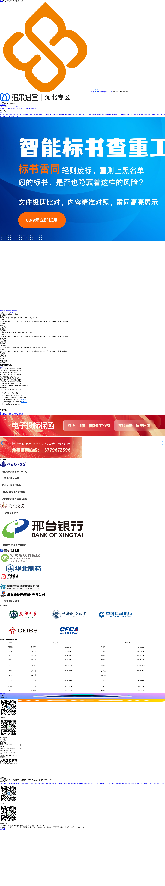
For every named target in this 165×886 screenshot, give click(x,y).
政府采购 (9, 314)
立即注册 (10, 312)
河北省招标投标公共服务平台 (154, 784)
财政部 (52, 784)
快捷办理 (24, 399)
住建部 (38, 784)
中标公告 (28, 318)
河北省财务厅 (132, 784)
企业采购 (15, 314)
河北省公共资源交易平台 (67, 784)
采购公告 (6, 332)
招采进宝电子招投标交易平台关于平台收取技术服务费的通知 (19, 114)
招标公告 (6, 318)
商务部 (57, 784)
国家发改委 (32, 784)
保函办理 (12, 108)
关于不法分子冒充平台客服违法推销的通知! (105, 114)
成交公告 (27, 332)
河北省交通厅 (123, 784)
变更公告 (12, 318)
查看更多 (17, 393)
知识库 (22, 108)
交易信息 (6, 108)
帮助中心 (34, 108)
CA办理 (17, 108)
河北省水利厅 (114, 784)
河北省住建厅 (105, 784)
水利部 (43, 784)
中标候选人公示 (20, 318)
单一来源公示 (19, 332)
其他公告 (34, 318)
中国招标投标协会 (23, 784)
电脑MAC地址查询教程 (45, 114)
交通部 (48, 784)
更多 (1, 113)
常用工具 (28, 108)
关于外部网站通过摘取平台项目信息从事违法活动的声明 (137, 114)
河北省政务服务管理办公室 (83, 784)
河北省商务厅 (141, 784)
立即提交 (2, 758)
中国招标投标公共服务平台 (8, 784)
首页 (1, 108)
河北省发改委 (96, 784)
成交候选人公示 (29, 347)
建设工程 (3, 314)
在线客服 (3, 105)
